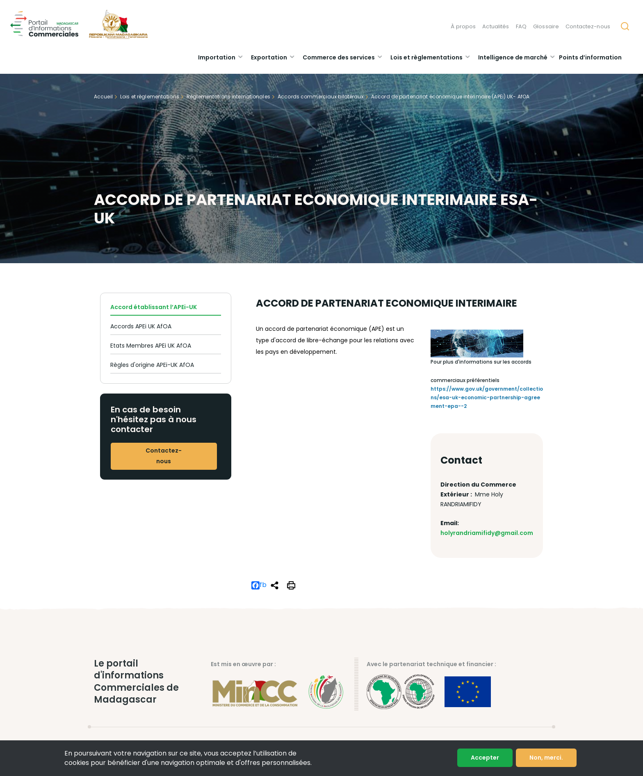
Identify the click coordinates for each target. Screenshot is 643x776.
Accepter (485, 757)
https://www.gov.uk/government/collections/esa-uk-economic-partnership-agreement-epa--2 (487, 397)
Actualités (495, 26)
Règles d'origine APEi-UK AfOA (152, 365)
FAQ (521, 26)
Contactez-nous (587, 26)
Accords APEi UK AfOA (140, 326)
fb (259, 585)
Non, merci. (546, 757)
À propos (463, 26)
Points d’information (590, 57)
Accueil (103, 96)
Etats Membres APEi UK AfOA (150, 345)
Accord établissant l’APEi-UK (153, 307)
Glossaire (546, 26)
